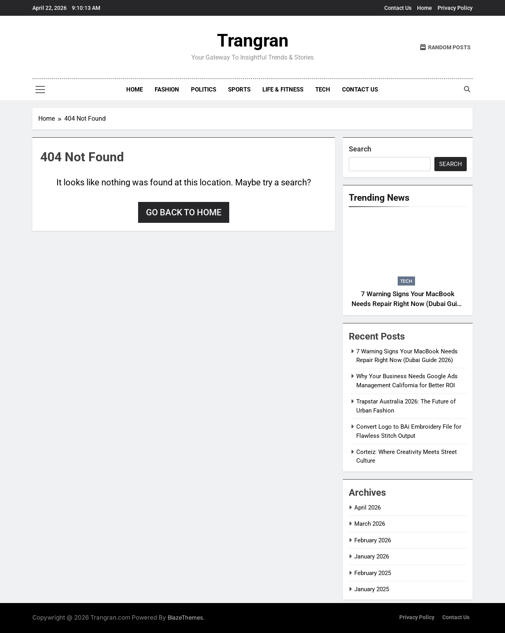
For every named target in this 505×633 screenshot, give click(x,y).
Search (360, 149)
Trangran (252, 40)
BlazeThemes (185, 617)
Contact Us (397, 8)
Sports (239, 89)
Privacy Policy (455, 8)
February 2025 (372, 573)
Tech (322, 89)
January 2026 (371, 556)
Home (424, 8)
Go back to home (183, 212)
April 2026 (367, 507)
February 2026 (372, 540)
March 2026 (369, 523)
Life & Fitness (282, 89)
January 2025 (371, 589)
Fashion (167, 89)
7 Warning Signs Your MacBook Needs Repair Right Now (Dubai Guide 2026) (408, 303)
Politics (203, 89)
